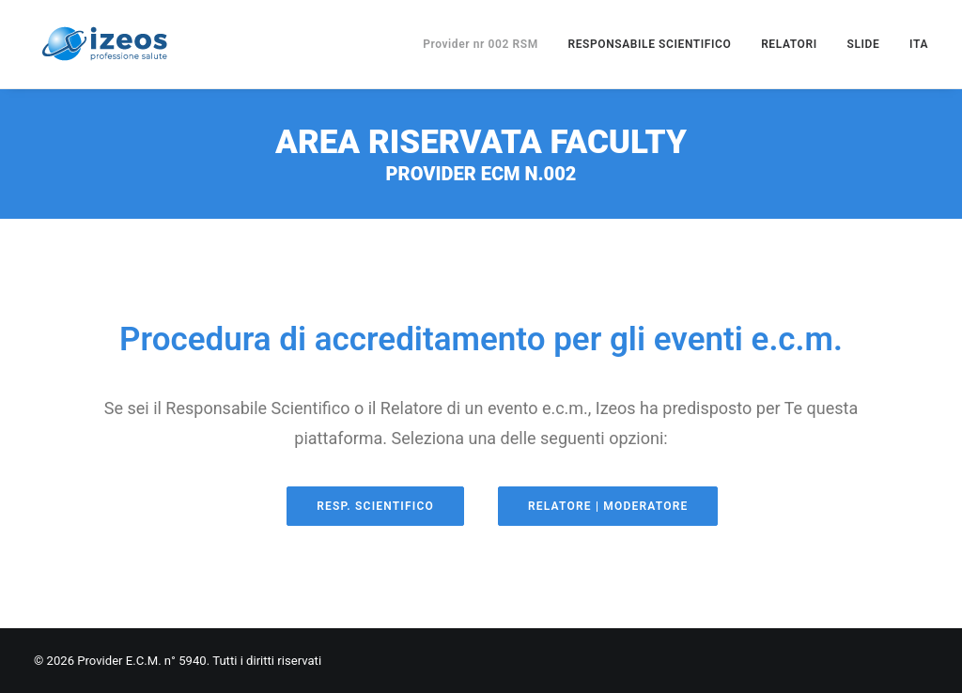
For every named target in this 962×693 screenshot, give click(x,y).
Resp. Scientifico (375, 506)
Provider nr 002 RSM (480, 44)
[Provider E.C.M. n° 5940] (104, 44)
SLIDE (863, 44)
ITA (918, 44)
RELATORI (789, 44)
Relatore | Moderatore (608, 506)
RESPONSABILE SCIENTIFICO (649, 44)
